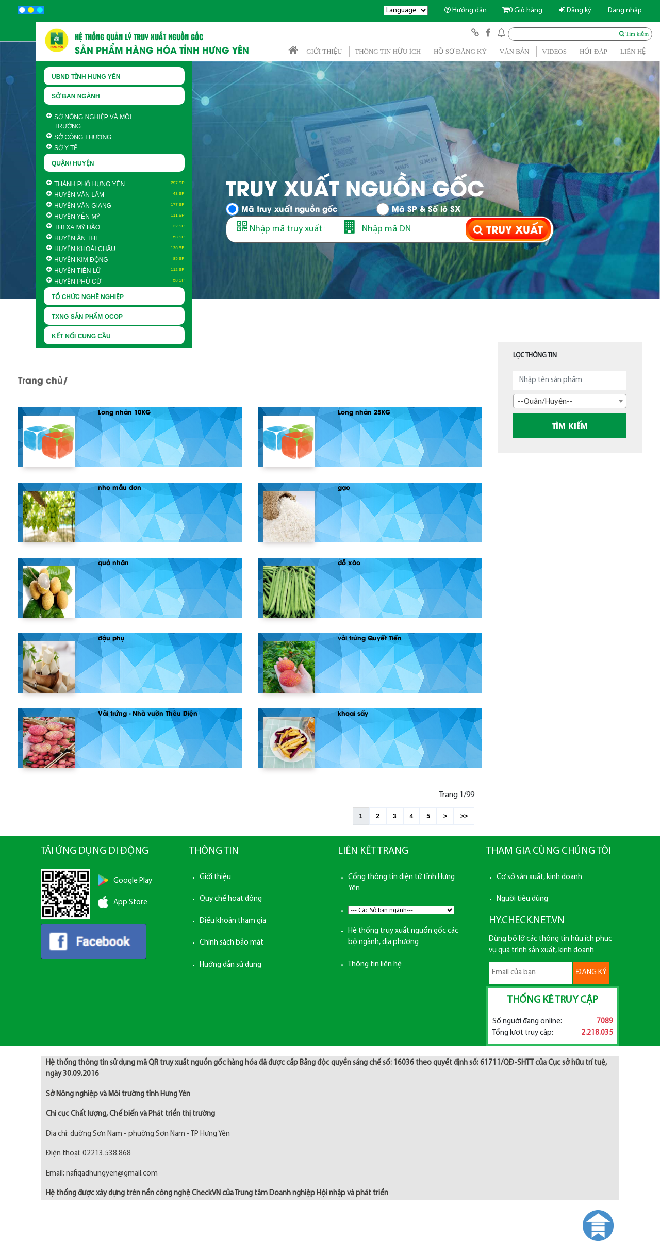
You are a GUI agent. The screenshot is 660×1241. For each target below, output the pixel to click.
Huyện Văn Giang (78, 205)
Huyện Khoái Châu (81, 249)
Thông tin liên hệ (375, 964)
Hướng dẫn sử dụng (230, 965)
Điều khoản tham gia (233, 921)
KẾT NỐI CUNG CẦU (81, 336)
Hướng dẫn (465, 10)
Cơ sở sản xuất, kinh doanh (539, 877)
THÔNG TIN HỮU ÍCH (388, 51)
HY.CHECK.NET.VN (527, 921)
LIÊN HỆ (633, 51)
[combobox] (569, 401)
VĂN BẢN (514, 51)
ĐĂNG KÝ (591, 973)
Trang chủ (40, 379)
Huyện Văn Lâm (75, 195)
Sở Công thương (78, 137)
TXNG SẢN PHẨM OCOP (87, 316)
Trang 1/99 (456, 795)
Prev (13, 197)
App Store (130, 902)
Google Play (132, 881)
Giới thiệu (215, 877)
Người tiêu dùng (522, 899)
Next (646, 197)
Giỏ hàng (522, 10)
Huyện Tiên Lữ (73, 270)
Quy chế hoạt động (231, 899)
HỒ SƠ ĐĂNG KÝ (460, 51)
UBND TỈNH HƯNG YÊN (86, 76)
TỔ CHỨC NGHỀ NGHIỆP (88, 297)
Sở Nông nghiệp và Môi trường (88, 121)
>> (464, 816)
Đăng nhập (625, 10)
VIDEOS (554, 51)
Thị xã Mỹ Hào (73, 227)
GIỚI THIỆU (324, 51)
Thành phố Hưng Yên (85, 184)
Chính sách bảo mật (231, 943)
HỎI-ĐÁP (593, 51)
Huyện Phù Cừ (73, 281)
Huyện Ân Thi (71, 238)
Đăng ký (575, 10)
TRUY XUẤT (508, 229)
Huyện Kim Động (77, 259)
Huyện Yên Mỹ (73, 216)
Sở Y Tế (61, 148)
